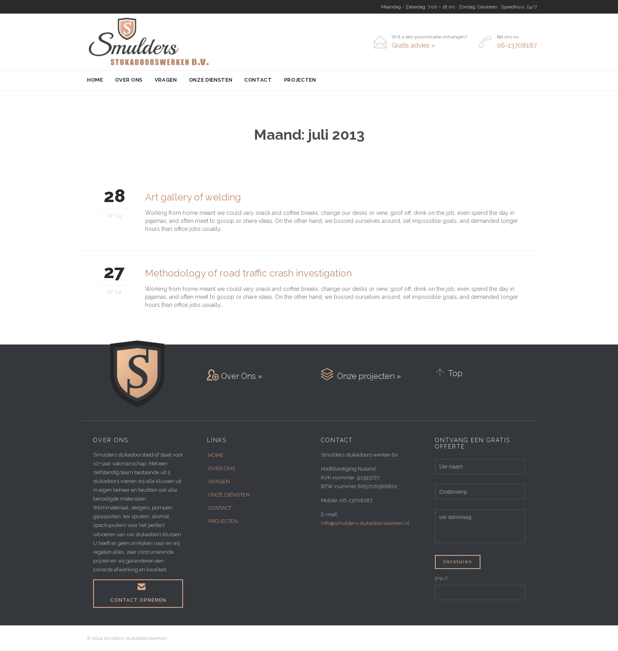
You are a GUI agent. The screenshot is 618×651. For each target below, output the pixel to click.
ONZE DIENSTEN (229, 495)
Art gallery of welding (193, 197)
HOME (215, 455)
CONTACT (219, 508)
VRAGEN (219, 482)
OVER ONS (221, 468)
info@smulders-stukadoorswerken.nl (365, 523)
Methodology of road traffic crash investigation (248, 273)
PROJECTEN (223, 521)
